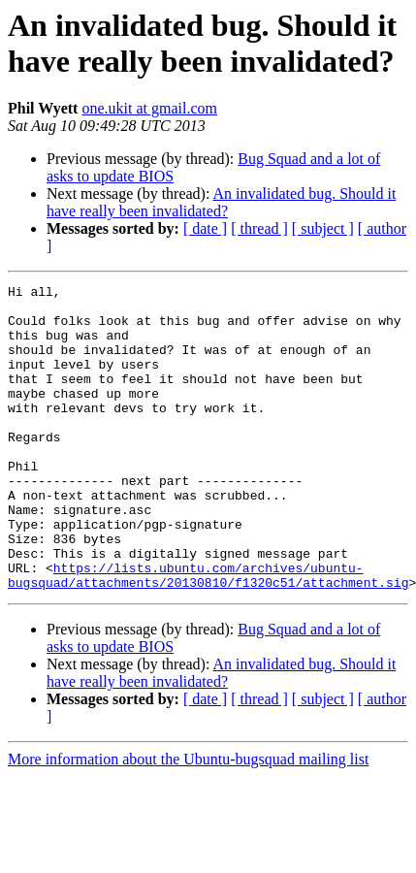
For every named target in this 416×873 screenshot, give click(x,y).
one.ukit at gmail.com (149, 108)
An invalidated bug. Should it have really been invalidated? (221, 202)
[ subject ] (323, 228)
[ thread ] (259, 228)
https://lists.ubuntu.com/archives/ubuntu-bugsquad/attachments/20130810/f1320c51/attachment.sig (208, 634)
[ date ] (205, 228)
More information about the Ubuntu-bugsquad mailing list (188, 820)
